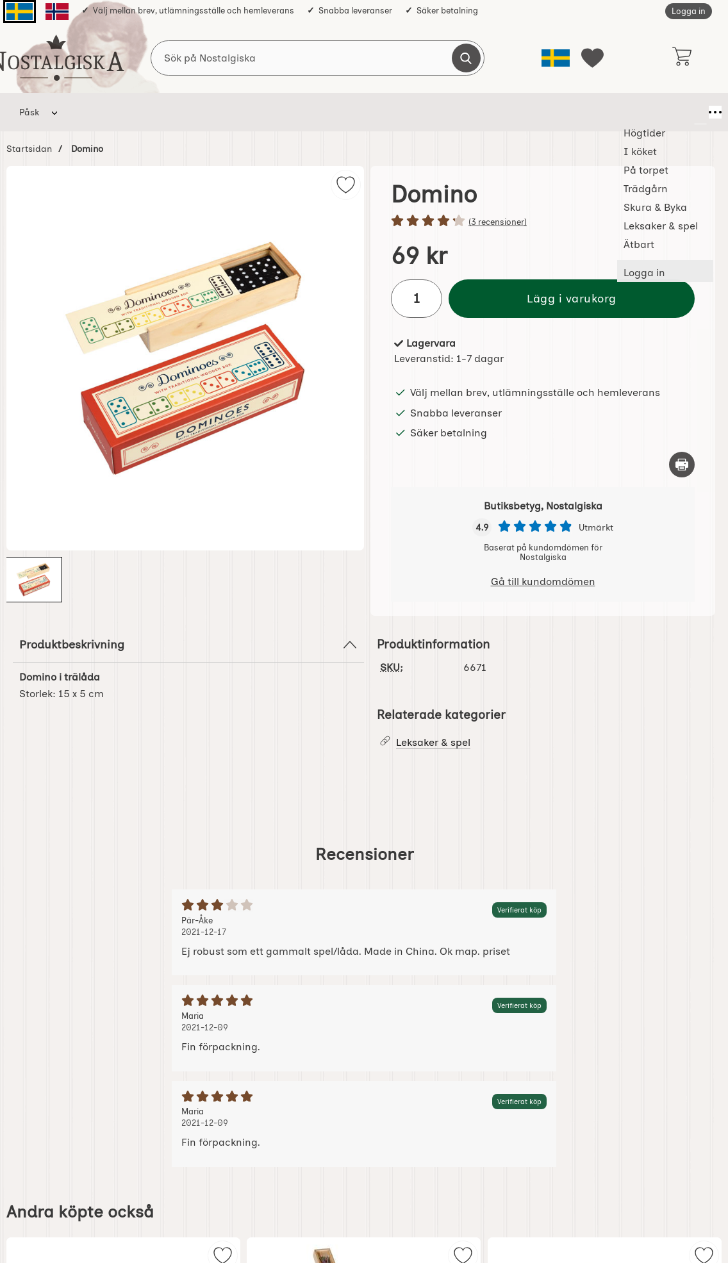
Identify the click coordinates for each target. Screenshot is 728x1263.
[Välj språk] (555, 58)
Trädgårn (278, 112)
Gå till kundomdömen (543, 581)
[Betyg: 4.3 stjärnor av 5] (543, 222)
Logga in (689, 11)
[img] (345, 185)
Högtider (93, 112)
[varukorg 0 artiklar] (681, 57)
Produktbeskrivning (188, 644)
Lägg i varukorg (571, 298)
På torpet (212, 112)
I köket (152, 112)
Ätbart (511, 112)
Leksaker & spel (439, 112)
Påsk (29, 112)
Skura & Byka (352, 112)
